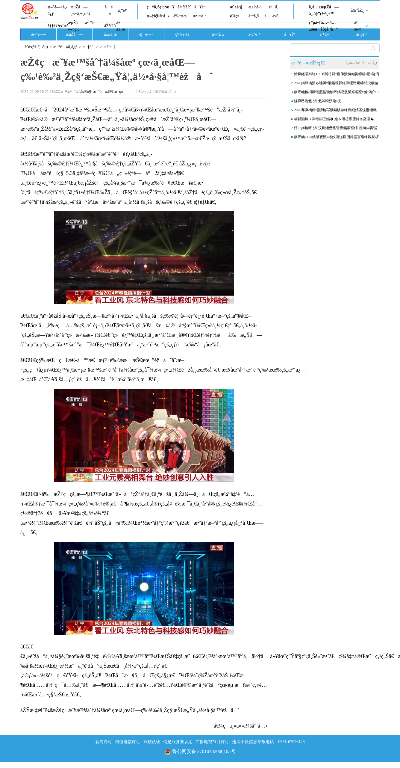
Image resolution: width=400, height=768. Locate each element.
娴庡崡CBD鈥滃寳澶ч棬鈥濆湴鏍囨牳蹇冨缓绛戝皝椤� (336, 138)
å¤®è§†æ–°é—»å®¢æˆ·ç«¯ (102, 92)
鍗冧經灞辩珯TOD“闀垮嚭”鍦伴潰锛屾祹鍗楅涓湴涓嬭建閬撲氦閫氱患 (336, 75)
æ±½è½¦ (256, 7)
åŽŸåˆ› (110, 26)
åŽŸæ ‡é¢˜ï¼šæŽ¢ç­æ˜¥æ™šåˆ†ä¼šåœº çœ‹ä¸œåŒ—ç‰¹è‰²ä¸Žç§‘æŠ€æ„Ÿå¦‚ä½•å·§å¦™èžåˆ (129, 710)
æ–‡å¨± (218, 34)
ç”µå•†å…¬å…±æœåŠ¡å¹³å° (323, 25)
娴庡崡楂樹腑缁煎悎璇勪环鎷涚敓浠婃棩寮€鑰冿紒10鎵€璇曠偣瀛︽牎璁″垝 (336, 93)
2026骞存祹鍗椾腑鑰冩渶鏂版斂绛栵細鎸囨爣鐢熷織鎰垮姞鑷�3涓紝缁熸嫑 (335, 111)
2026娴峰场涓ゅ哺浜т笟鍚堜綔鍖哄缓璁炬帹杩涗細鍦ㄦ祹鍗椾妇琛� (336, 84)
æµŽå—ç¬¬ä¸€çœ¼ (80, 10)
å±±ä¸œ (120, 25)
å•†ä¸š (254, 16)
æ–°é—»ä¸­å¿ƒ (57, 10)
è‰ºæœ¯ (181, 16)
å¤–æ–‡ (357, 25)
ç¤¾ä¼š (182, 34)
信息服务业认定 (178, 742)
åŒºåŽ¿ (357, 10)
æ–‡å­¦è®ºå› (158, 16)
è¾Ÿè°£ (184, 7)
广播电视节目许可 (212, 742)
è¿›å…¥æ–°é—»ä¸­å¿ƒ (362, 63)
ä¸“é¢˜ (123, 10)
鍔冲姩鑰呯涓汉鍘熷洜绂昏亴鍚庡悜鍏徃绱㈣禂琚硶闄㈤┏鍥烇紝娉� (336, 129)
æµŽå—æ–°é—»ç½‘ (80, 25)
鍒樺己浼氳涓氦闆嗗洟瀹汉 (317, 101)
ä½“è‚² (254, 34)
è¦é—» (109, 10)
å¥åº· (200, 7)
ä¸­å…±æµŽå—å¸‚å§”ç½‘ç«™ (324, 10)
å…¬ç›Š (271, 16)
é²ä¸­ (273, 7)
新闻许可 (103, 742)
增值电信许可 (127, 742)
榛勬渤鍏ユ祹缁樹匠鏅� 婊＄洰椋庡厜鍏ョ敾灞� (334, 119)
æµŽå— (74, 34)
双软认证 (151, 742)
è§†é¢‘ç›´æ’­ (58, 26)
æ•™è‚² (199, 16)
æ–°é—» (38, 34)
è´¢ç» (236, 16)
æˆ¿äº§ (236, 7)
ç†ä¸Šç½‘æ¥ (161, 7)
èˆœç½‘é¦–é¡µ (36, 47)
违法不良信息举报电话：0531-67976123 (268, 742)
